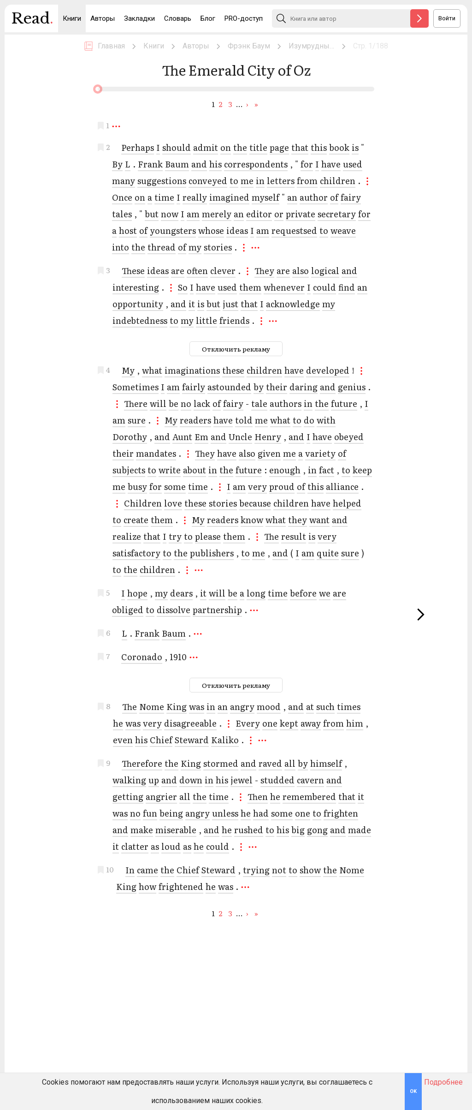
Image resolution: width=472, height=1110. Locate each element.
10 (110, 868)
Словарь (177, 18)
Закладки (139, 18)
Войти (446, 18)
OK (413, 1091)
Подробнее (443, 1082)
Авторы (102, 18)
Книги (72, 18)
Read (32, 20)
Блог (208, 18)
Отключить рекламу (236, 348)
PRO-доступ (243, 18)
